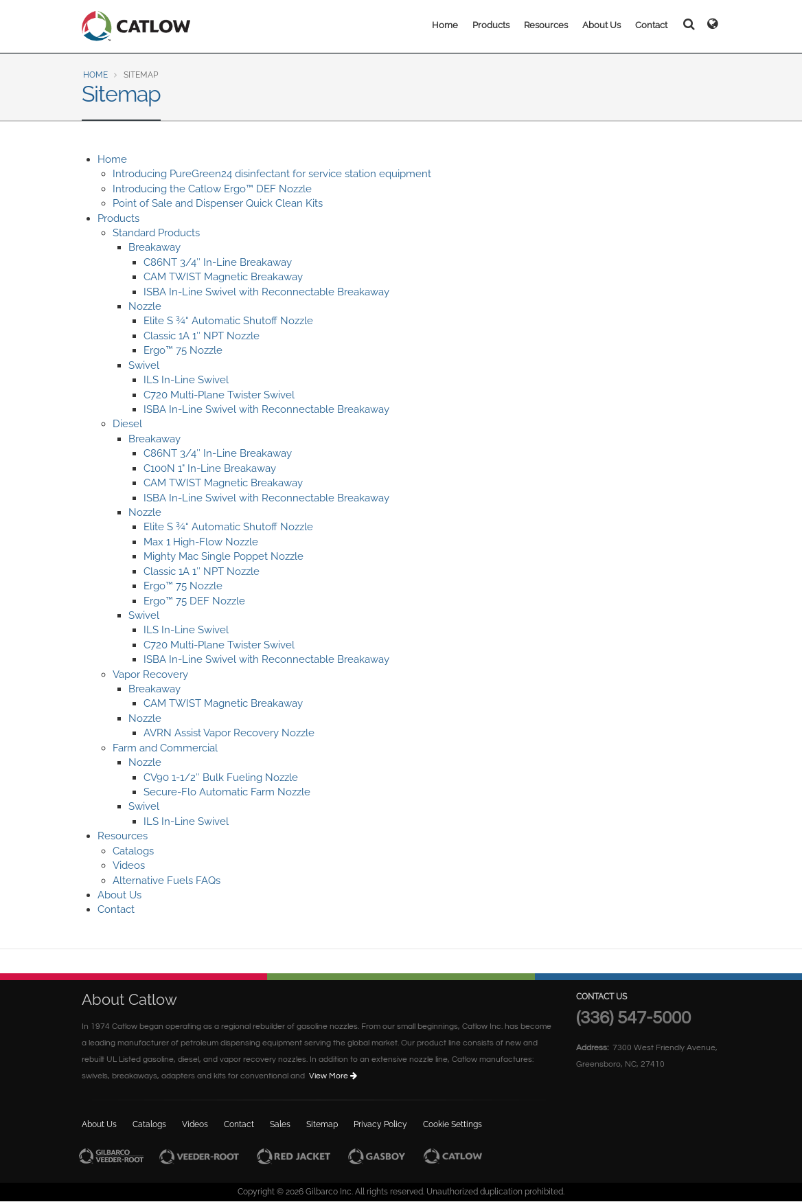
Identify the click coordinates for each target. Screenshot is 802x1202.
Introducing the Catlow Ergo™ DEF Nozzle (212, 189)
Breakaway (154, 247)
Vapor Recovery (150, 674)
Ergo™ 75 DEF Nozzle (194, 601)
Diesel (127, 424)
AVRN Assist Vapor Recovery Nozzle (229, 733)
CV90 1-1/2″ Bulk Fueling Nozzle (221, 777)
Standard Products (156, 233)
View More (334, 1075)
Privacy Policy (380, 1124)
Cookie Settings (452, 1124)
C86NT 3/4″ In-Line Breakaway (218, 262)
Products (490, 25)
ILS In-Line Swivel (186, 380)
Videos (129, 865)
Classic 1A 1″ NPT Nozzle (202, 336)
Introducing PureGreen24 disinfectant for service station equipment (272, 174)
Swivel (143, 365)
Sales (280, 1124)
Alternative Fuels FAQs (166, 880)
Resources (546, 25)
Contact (651, 25)
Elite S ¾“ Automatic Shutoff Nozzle (228, 321)
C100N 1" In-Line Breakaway (210, 468)
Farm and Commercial (165, 748)
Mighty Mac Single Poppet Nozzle (223, 556)
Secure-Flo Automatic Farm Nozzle (227, 792)
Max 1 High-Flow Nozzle (201, 542)
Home (445, 25)
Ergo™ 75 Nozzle (183, 350)
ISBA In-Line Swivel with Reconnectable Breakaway (266, 292)
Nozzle (144, 306)
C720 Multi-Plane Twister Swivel (219, 395)
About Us (601, 25)
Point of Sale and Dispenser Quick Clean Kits (218, 203)
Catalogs (133, 851)
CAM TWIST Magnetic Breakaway (223, 277)
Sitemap (322, 1124)
